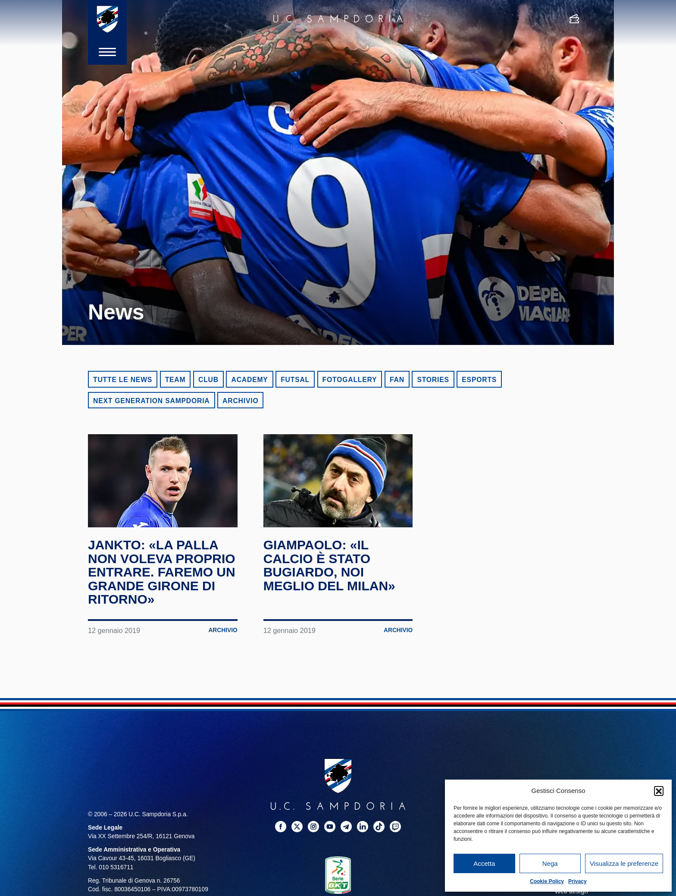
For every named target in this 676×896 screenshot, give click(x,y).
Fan (397, 379)
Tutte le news (122, 379)
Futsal (295, 379)
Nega (550, 863)
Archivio (240, 400)
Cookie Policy (547, 881)
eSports (479, 379)
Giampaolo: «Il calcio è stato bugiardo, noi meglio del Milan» (329, 565)
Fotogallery (349, 379)
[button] (658, 790)
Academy (249, 379)
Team (175, 379)
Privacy (577, 881)
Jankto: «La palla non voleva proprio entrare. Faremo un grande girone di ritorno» (161, 572)
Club (208, 379)
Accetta (484, 863)
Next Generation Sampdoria (151, 400)
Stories (433, 379)
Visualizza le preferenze (624, 863)
